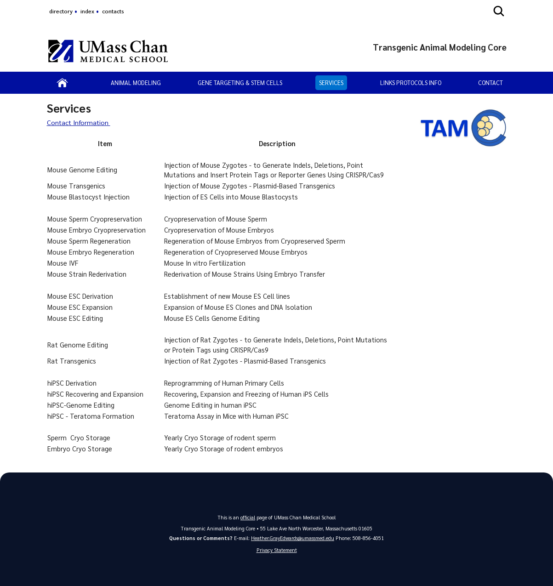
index (87, 11)
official (247, 517)
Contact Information (79, 122)
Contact (490, 82)
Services (331, 82)
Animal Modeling (136, 82)
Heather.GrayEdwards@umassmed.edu (292, 538)
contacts (113, 11)
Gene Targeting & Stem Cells (240, 82)
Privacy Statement (277, 549)
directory (61, 11)
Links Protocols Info (410, 82)
